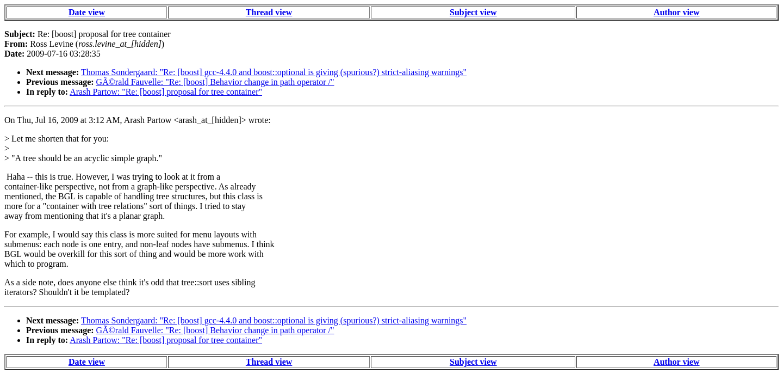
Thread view (269, 12)
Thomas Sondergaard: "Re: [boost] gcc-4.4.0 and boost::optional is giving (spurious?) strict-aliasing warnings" (274, 72)
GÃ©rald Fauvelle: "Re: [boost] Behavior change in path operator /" (215, 82)
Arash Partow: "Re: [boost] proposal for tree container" (166, 91)
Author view (677, 12)
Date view (87, 12)
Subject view (473, 12)
